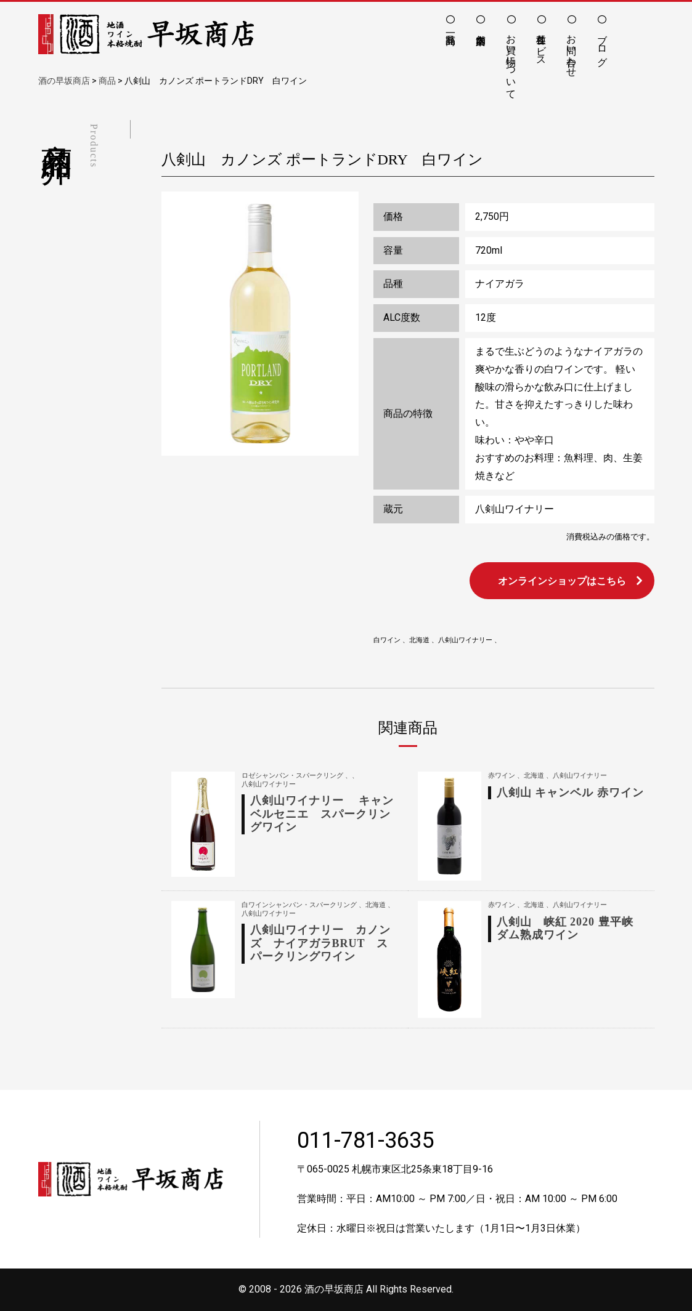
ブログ (602, 44)
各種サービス (541, 44)
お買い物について (511, 61)
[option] (260, 324)
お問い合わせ (571, 50)
